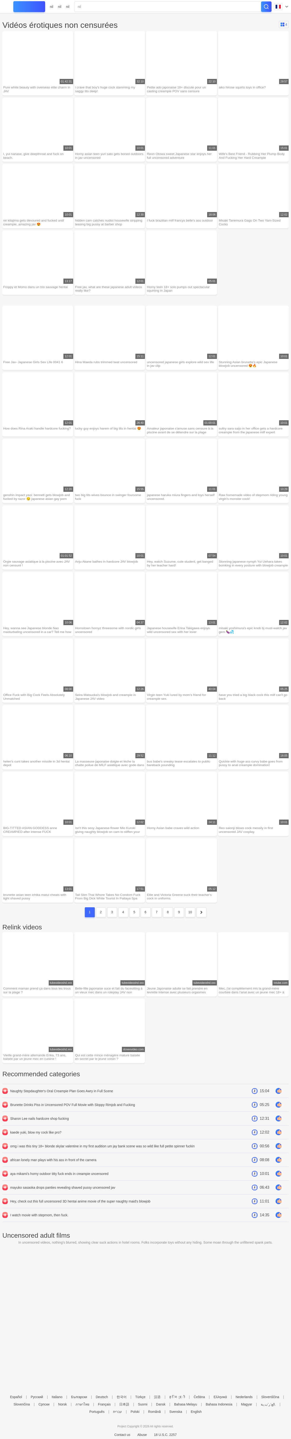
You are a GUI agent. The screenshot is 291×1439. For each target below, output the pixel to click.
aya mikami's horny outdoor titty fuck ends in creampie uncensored (59, 1179)
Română (154, 1412)
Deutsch (102, 1397)
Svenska (175, 1412)
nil (51, 7)
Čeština (199, 1397)
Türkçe (140, 1397)
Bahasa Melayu (185, 1404)
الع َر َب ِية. (268, 1404)
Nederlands (244, 1397)
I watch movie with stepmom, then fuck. (39, 1220)
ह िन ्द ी (177, 1397)
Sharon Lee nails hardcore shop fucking (39, 1124)
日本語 (124, 1404)
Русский (37, 1397)
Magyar (246, 1404)
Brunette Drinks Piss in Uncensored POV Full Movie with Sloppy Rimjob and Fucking (72, 1110)
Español (16, 1397)
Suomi (143, 1404)
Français (104, 1404)
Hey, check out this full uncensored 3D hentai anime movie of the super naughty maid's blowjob (80, 1207)
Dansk (161, 1404)
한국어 (122, 1397)
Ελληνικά (220, 1397)
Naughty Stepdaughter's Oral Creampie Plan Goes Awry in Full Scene (61, 1096)
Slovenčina (22, 1404)
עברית (117, 1412)
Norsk (62, 1404)
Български (79, 1397)
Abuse (142, 1435)
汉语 (157, 1397)
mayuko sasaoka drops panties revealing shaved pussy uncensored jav (62, 1193)
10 (190, 917)
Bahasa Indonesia (219, 1404)
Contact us (122, 1435)
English (196, 1412)
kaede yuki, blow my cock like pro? (36, 1138)
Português (97, 1412)
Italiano (57, 1397)
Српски (43, 1404)
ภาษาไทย (82, 1404)
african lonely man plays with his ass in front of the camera (53, 1165)
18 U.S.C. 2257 (165, 1435)
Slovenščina (270, 1397)
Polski (135, 1412)
